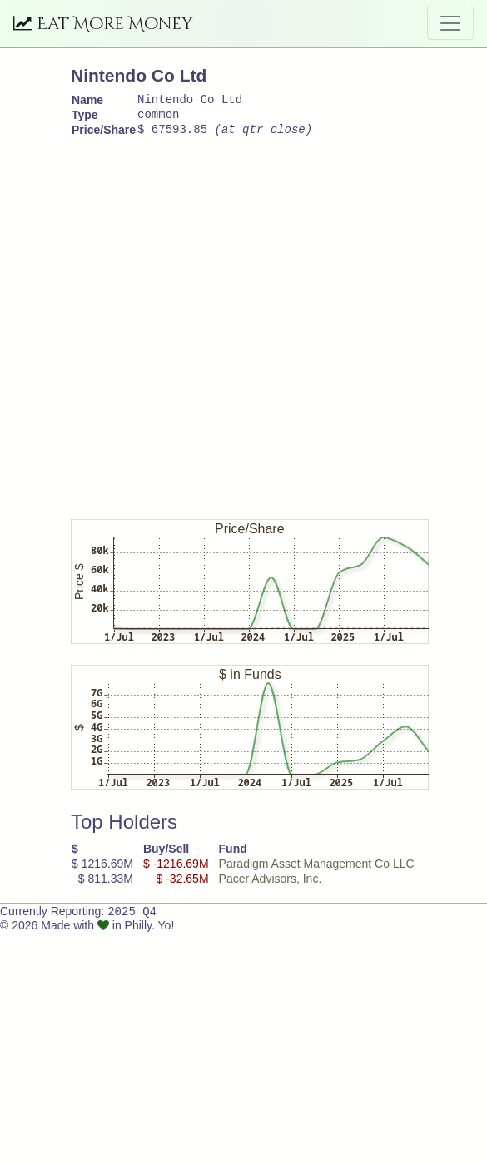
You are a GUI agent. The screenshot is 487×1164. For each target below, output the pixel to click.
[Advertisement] (175, 328)
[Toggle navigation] (450, 23)
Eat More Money (103, 23)
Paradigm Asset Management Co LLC (317, 871)
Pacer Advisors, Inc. (270, 886)
